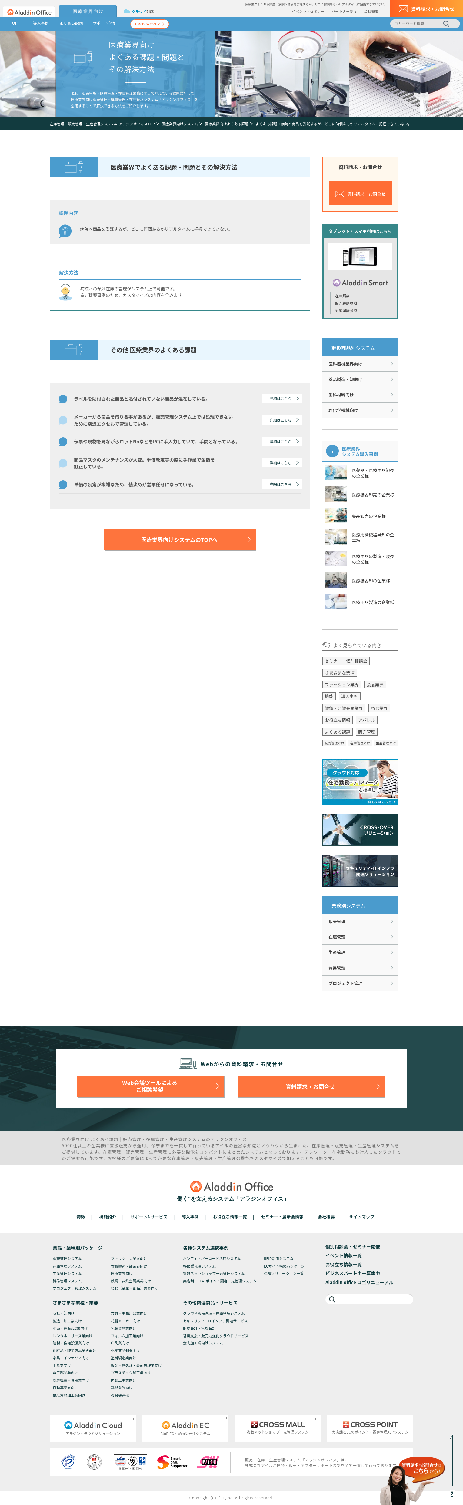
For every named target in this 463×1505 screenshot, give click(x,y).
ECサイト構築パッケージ (284, 1265)
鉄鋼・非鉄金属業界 (344, 708)
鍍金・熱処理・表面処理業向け (136, 1365)
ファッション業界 (342, 684)
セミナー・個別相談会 (346, 661)
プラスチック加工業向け (131, 1372)
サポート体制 (104, 23)
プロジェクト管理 (345, 983)
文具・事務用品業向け (129, 1313)
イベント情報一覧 (343, 1255)
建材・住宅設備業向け (71, 1342)
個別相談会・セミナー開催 (352, 1246)
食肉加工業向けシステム (203, 1342)
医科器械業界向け (345, 364)
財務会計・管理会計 (199, 1328)
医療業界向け (122, 1273)
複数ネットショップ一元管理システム (214, 1273)
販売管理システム (67, 1258)
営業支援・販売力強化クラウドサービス (215, 1335)
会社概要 (371, 11)
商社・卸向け (64, 1313)
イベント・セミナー (308, 11)
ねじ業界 (379, 708)
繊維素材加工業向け (69, 1394)
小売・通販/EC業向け (70, 1328)
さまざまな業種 (340, 673)
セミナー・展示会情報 (282, 1217)
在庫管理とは (360, 743)
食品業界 (375, 684)
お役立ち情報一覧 (230, 1217)
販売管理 (366, 732)
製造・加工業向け (67, 1320)
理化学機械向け (343, 410)
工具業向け (62, 1365)
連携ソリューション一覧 (284, 1273)
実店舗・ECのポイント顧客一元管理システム (219, 1280)
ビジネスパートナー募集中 (352, 1273)
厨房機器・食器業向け (71, 1380)
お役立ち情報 (337, 720)
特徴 (81, 1217)
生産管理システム (67, 1273)
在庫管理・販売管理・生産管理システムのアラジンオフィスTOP (102, 123)
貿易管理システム (67, 1280)
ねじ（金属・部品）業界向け (134, 1288)
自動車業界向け (65, 1387)
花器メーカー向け (125, 1320)
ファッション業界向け (129, 1258)
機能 (329, 696)
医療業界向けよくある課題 (226, 123)
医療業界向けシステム (180, 123)
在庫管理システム (67, 1265)
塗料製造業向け (123, 1357)
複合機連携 (120, 1394)
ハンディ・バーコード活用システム (212, 1258)
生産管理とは (386, 743)
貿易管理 (336, 968)
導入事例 (41, 23)
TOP (13, 23)
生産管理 (336, 952)
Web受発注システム (199, 1265)
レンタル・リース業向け (72, 1335)
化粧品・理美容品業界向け (74, 1350)
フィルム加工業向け (127, 1335)
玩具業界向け (122, 1387)
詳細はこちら (280, 398)
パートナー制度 (344, 11)
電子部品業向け (65, 1372)
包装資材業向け (123, 1328)
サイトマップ (361, 1217)
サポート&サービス (148, 1217)
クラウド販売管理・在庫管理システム (214, 1313)
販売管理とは (335, 743)
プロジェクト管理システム (74, 1288)
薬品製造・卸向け (345, 379)
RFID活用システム (279, 1258)
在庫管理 (336, 937)
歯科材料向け (341, 395)
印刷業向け (120, 1342)
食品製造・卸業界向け (129, 1265)
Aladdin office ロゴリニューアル (359, 1282)
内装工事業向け (123, 1380)
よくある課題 (71, 23)
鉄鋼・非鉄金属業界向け (131, 1280)
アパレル (366, 720)
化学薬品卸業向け (125, 1350)
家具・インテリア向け (71, 1357)
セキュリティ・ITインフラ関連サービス (215, 1320)
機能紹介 (107, 1217)
